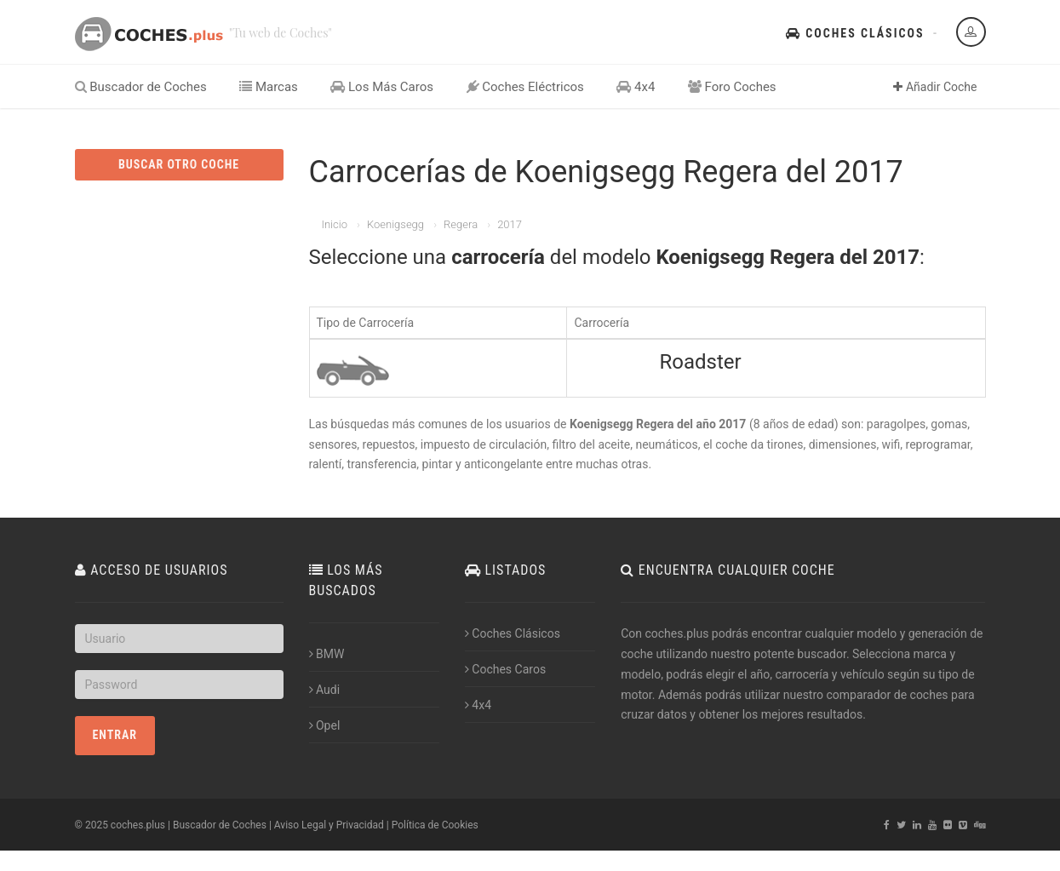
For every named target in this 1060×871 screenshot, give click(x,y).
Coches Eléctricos (525, 87)
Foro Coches (732, 87)
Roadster (700, 362)
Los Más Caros (381, 87)
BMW (327, 654)
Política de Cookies (435, 825)
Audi (325, 689)
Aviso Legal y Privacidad (329, 825)
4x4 (635, 87)
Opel (325, 725)
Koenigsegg (395, 224)
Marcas (268, 87)
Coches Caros (505, 669)
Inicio (334, 224)
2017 (509, 224)
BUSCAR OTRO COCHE (178, 164)
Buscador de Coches (141, 87)
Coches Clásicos (855, 33)
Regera (461, 224)
